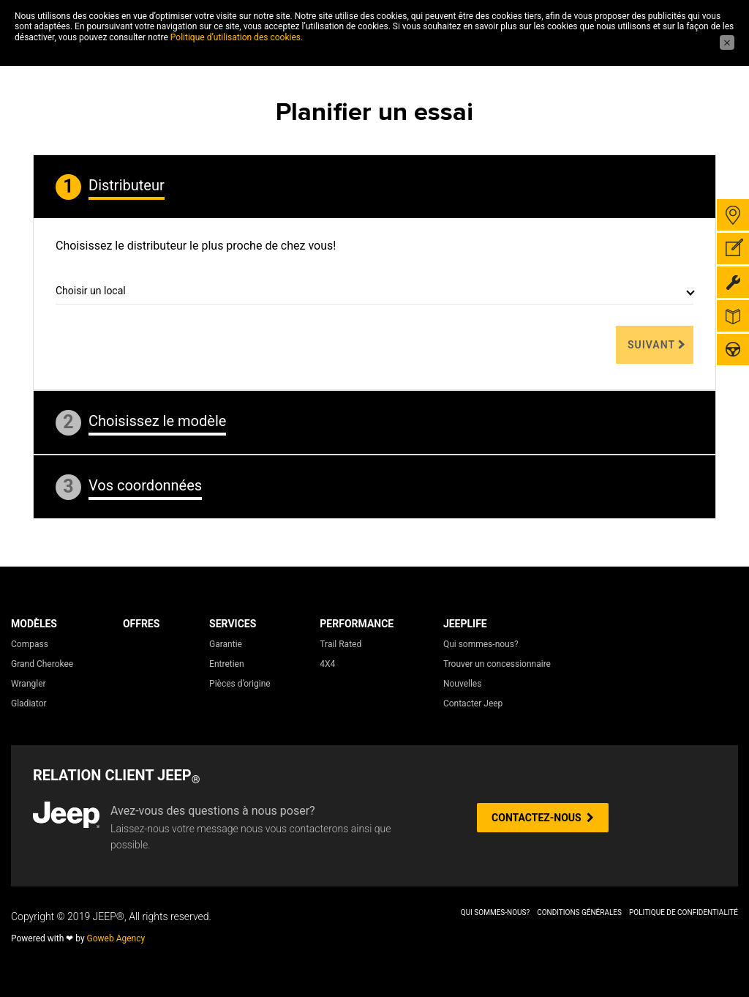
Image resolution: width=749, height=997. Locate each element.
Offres (141, 624)
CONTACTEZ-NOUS (543, 818)
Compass (29, 644)
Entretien (226, 664)
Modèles (34, 624)
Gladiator (29, 703)
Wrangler (28, 684)
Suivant (651, 345)
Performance (357, 624)
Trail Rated (340, 644)
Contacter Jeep (473, 703)
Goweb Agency (116, 938)
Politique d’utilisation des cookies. (236, 37)
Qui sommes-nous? (481, 644)
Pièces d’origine (240, 684)
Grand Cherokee (42, 664)
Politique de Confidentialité (683, 912)
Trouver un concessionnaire (497, 664)
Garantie (225, 644)
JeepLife (465, 624)
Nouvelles (462, 684)
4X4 (327, 664)
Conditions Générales (579, 912)
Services (232, 624)
